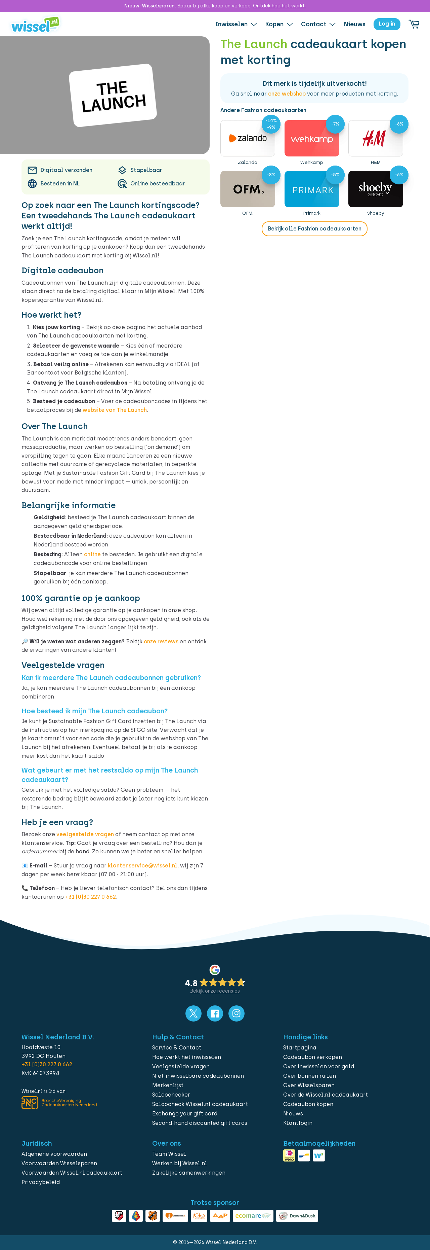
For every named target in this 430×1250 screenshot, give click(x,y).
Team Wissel (169, 1154)
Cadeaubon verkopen (312, 1057)
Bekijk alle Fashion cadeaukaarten (314, 228)
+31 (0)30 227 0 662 (90, 897)
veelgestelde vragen (85, 834)
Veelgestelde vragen (181, 1066)
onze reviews (161, 641)
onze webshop (287, 94)
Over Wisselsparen (309, 1085)
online (92, 554)
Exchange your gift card (184, 1113)
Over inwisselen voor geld (318, 1066)
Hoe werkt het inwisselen (186, 1057)
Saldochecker (171, 1095)
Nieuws (293, 1113)
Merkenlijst (167, 1085)
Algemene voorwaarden (54, 1154)
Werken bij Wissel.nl (179, 1163)
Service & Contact (176, 1047)
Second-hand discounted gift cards (199, 1123)
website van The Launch (115, 410)
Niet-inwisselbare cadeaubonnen (198, 1076)
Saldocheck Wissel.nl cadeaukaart (200, 1104)
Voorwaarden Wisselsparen (59, 1163)
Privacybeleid (41, 1182)
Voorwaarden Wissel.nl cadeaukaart (72, 1173)
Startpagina (299, 1047)
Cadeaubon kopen (308, 1104)
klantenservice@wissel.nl (142, 865)
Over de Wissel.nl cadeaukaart (325, 1095)
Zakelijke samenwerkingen (188, 1173)
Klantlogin (297, 1123)
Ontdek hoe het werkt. (279, 6)
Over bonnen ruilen (309, 1076)
